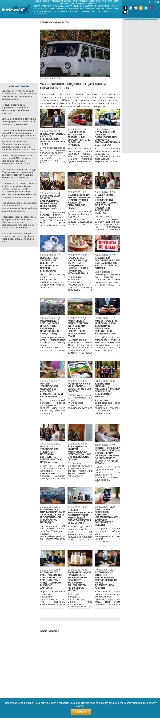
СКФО (116, 1)
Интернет (73, 9)
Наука (113, 6)
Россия (38, 1)
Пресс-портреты (41, 14)
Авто (82, 9)
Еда (42, 9)
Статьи (106, 11)
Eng (156, 2)
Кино (36, 11)
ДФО (72, 3)
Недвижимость (60, 11)
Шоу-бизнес (74, 11)
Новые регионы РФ (85, 3)
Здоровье (50, 9)
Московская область (61, 1)
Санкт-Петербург (80, 1)
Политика (46, 6)
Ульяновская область (54, 22)
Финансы (78, 6)
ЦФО (98, 1)
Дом (49, 11)
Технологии (61, 9)
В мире (37, 6)
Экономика (58, 6)
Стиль (43, 11)
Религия (100, 9)
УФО (61, 3)
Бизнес (68, 6)
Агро (116, 9)
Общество (88, 6)
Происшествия (102, 6)
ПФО (104, 1)
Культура (90, 9)
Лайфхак (86, 11)
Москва (46, 1)
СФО (67, 3)
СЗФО (92, 1)
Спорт (36, 9)
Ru (150, 2)
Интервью (96, 11)
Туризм (109, 9)
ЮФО (110, 1)
